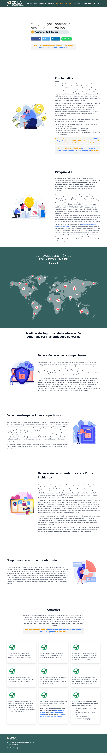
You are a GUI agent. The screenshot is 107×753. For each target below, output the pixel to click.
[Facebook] (36, 39)
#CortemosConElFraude (65, 3)
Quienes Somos (31, 3)
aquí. (24, 711)
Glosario (51, 3)
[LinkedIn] (55, 39)
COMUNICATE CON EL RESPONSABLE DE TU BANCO (53, 47)
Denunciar (42, 3)
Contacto (95, 3)
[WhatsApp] (66, 39)
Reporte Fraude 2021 (83, 3)
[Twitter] (46, 39)
